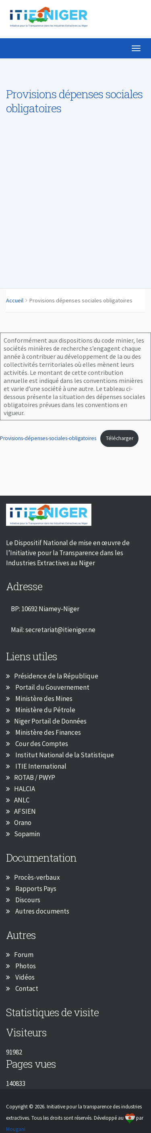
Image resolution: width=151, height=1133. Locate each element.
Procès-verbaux (37, 877)
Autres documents (41, 911)
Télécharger (119, 438)
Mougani (15, 1129)
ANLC (21, 800)
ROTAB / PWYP (34, 777)
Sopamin (27, 833)
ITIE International (40, 766)
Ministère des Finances (47, 732)
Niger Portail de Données (50, 721)
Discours (27, 899)
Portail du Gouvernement (51, 687)
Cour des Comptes (41, 743)
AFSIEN (25, 811)
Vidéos (24, 977)
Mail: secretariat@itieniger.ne (53, 629)
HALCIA (24, 788)
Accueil (14, 300)
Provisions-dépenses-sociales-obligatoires (48, 438)
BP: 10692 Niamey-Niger (45, 608)
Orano (22, 822)
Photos (25, 965)
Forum (23, 954)
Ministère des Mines (43, 698)
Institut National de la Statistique (64, 755)
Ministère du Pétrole (44, 709)
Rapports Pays (35, 888)
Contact (26, 988)
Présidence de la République (56, 676)
